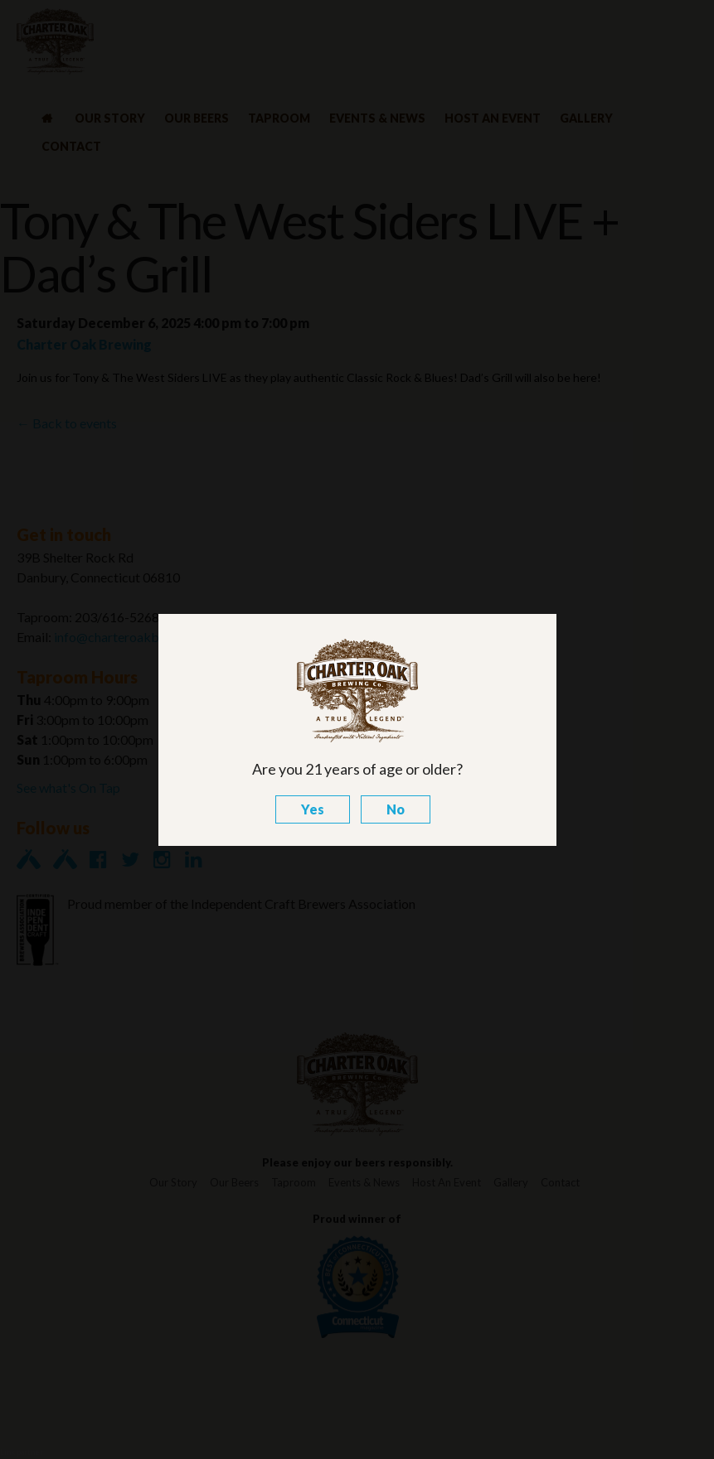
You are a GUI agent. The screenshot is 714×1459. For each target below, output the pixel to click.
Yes (312, 809)
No (395, 809)
